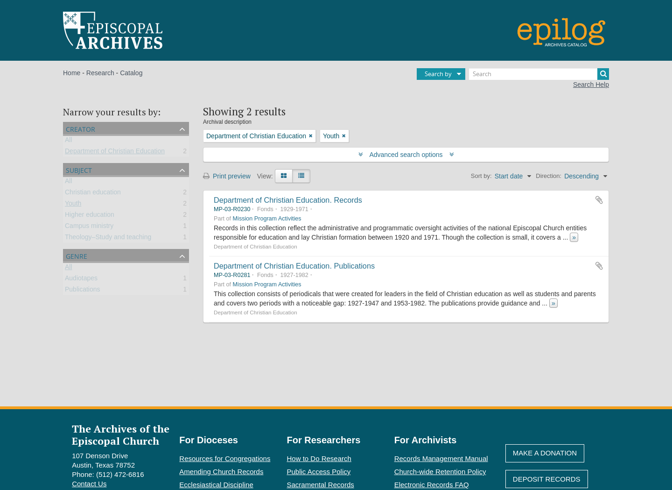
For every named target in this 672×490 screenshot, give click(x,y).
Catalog (131, 73)
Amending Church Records (221, 472)
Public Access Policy (319, 472)
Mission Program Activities (267, 218)
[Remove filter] (311, 136)
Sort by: (481, 175)
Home (71, 73)
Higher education (89, 216)
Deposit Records (547, 479)
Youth (73, 205)
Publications (82, 291)
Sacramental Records (320, 485)
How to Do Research (319, 458)
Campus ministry (89, 227)
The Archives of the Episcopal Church (120, 434)
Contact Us (89, 484)
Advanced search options (406, 154)
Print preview (227, 176)
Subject (79, 169)
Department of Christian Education (115, 152)
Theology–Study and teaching (108, 238)
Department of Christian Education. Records (288, 200)
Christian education (93, 194)
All (68, 141)
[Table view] (301, 176)
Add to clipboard (599, 200)
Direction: (548, 175)
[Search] (539, 74)
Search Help (591, 84)
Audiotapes (81, 280)
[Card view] (284, 176)
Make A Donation (545, 453)
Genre (76, 255)
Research (100, 73)
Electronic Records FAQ (431, 485)
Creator (80, 128)
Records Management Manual (441, 458)
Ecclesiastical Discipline (216, 485)
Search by (438, 74)
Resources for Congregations (224, 458)
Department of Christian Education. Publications (294, 266)
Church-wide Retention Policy (440, 472)
